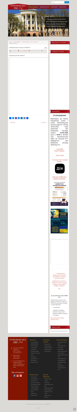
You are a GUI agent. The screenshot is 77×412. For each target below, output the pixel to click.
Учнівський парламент (35, 387)
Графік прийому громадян (48, 388)
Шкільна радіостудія (34, 389)
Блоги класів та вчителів (35, 382)
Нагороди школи (34, 349)
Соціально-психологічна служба (62, 368)
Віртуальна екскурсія (34, 362)
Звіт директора (46, 382)
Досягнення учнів (34, 380)
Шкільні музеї (33, 356)
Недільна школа (33, 393)
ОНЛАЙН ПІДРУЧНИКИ (59, 150)
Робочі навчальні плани (62, 345)
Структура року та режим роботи (62, 343)
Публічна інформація (17, 41)
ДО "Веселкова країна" (35, 386)
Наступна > (44, 122)
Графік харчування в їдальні (62, 351)
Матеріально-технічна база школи (35, 354)
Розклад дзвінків (60, 349)
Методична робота (61, 365)
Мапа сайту (46, 397)
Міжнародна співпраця (35, 351)
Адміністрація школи (48, 345)
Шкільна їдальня (34, 360)
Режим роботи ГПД (61, 353)
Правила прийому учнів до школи (48, 385)
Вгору (74, 409)
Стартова (10, 41)
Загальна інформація (34, 342)
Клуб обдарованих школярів (35, 384)
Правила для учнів (34, 395)
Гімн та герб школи (34, 345)
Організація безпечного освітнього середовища (30, 41)
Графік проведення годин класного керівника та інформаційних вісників (62, 360)
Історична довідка (34, 347)
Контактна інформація (48, 389)
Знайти (66, 2)
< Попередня (12, 122)
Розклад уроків (60, 347)
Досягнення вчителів (34, 378)
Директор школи (47, 344)
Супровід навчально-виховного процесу (47, 350)
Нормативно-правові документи (47, 379)
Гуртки (32, 391)
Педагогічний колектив (48, 347)
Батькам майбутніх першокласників (59, 178)
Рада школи (60, 364)
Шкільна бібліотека (34, 358)
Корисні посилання (47, 395)
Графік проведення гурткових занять (63, 355)
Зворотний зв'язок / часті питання (48, 392)
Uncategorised (25, 50)
